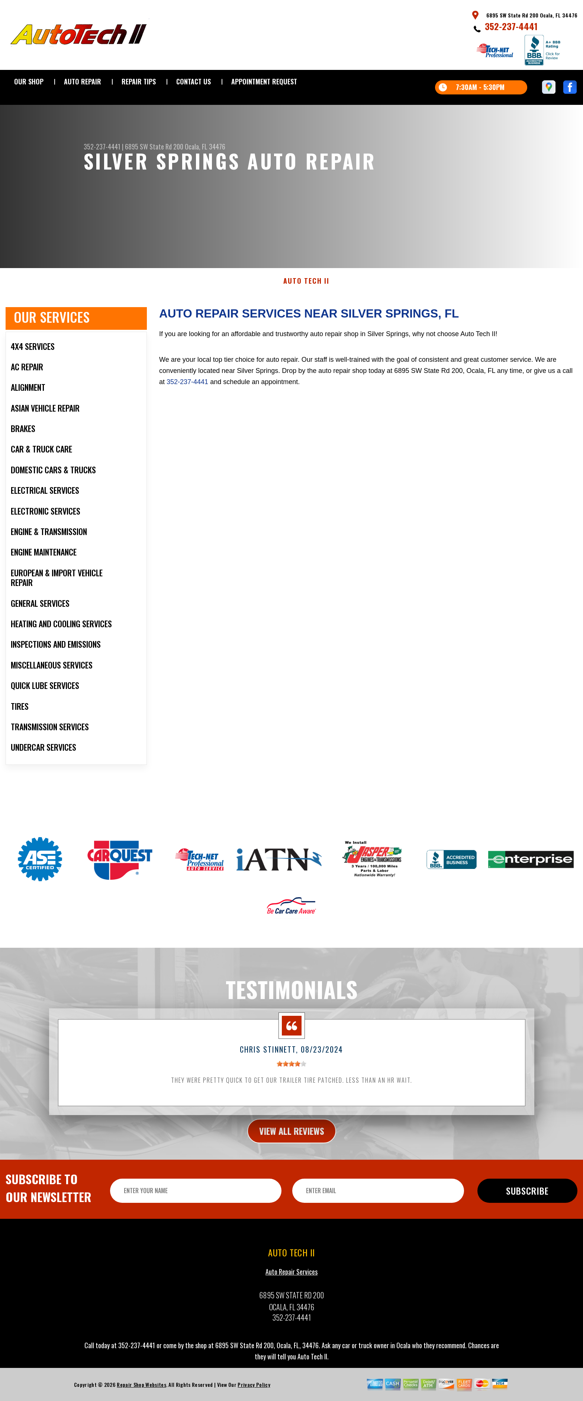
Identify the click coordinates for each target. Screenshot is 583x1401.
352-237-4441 (511, 26)
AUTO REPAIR (82, 81)
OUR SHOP (29, 81)
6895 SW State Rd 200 (154, 146)
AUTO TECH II (306, 316)
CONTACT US (193, 81)
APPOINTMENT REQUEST (264, 81)
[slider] (291, 1098)
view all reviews (291, 1165)
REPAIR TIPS (139, 81)
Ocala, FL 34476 (205, 146)
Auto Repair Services (291, 1306)
